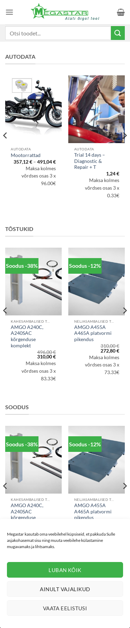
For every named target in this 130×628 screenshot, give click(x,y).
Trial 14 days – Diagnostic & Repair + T (89, 161)
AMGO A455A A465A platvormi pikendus (93, 333)
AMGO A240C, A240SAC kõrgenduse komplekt (27, 336)
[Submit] (118, 33)
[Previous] (5, 149)
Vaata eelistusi (65, 608)
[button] (9, 11)
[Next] (124, 149)
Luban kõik (65, 570)
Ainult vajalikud (65, 589)
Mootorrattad (26, 155)
